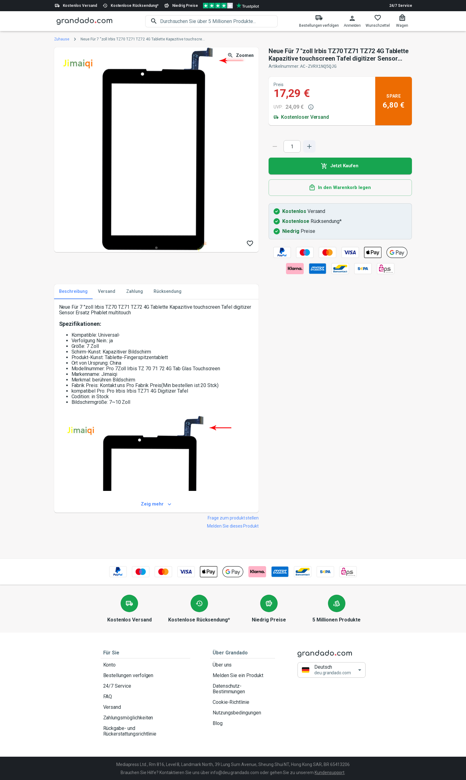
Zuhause (62, 39)
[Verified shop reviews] (231, 5)
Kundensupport (329, 772)
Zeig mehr (156, 504)
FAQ (145, 696)
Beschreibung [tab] (73, 291)
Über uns (242, 664)
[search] (219, 21)
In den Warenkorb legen (340, 187)
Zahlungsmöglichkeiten (145, 717)
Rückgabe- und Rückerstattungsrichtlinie (145, 731)
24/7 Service (400, 5)
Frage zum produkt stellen (233, 517)
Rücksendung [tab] (168, 291)
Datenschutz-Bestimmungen (242, 689)
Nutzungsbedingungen (242, 712)
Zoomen (241, 55)
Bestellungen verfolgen (145, 675)
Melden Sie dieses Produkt (233, 525)
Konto (145, 664)
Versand (145, 707)
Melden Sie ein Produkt (242, 675)
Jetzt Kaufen (340, 165)
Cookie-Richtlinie (242, 702)
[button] (332, 669)
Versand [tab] (107, 291)
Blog (242, 723)
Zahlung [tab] (135, 291)
